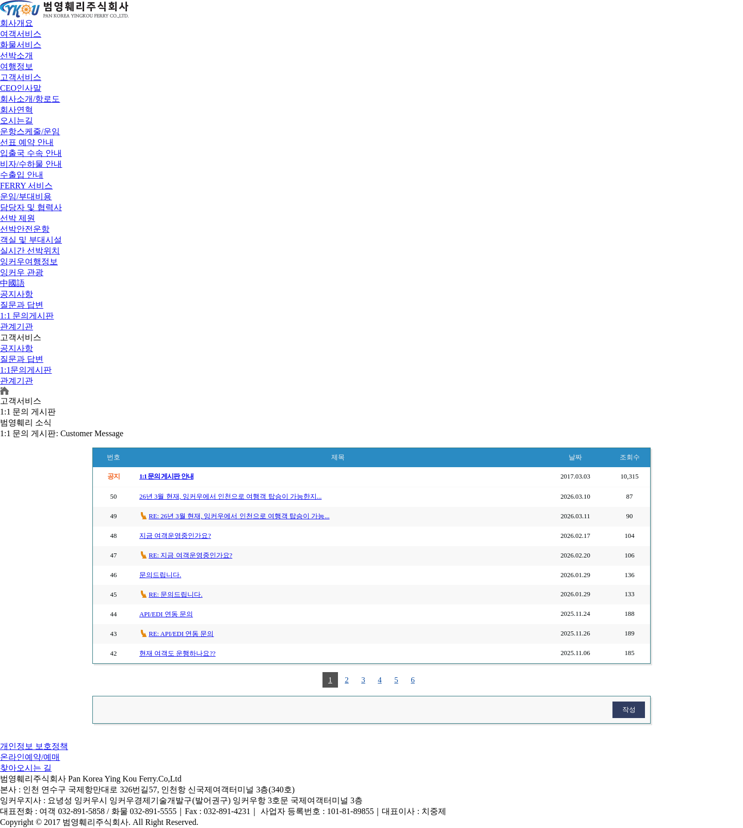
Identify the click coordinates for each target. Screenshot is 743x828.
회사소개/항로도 (30, 98)
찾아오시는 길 (26, 767)
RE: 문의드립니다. (175, 594)
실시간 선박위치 (30, 250)
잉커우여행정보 (29, 261)
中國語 (12, 283)
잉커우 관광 (21, 272)
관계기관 (16, 326)
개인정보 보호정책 (34, 746)
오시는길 (16, 120)
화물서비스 (20, 44)
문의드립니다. (160, 575)
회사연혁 (16, 109)
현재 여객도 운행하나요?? (177, 653)
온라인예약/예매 (30, 757)
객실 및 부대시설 (31, 239)
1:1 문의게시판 (27, 315)
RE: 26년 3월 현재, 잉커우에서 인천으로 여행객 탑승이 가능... (239, 516)
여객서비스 (20, 33)
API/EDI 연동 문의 (166, 614)
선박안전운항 (25, 229)
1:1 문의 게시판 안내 (166, 476)
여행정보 (16, 66)
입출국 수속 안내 (31, 153)
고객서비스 (20, 77)
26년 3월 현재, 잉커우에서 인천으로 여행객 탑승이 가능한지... (230, 496)
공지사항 (16, 294)
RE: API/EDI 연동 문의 (181, 634)
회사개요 (16, 23)
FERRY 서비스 (26, 185)
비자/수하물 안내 (31, 164)
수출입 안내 (21, 174)
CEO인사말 (20, 88)
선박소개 (16, 55)
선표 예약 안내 (27, 142)
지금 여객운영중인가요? (175, 535)
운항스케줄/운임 (30, 131)
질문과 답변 (21, 304)
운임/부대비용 (26, 196)
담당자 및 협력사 (31, 207)
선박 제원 (17, 218)
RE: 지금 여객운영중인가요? (190, 555)
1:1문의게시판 (26, 369)
